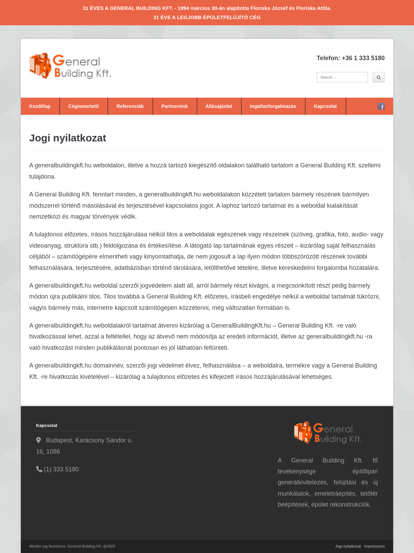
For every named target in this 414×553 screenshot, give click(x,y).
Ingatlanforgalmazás (273, 106)
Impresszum (374, 546)
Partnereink (175, 106)
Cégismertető (83, 106)
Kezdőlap (40, 106)
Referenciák (129, 106)
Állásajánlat (219, 106)
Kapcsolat (325, 106)
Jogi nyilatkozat (348, 546)
